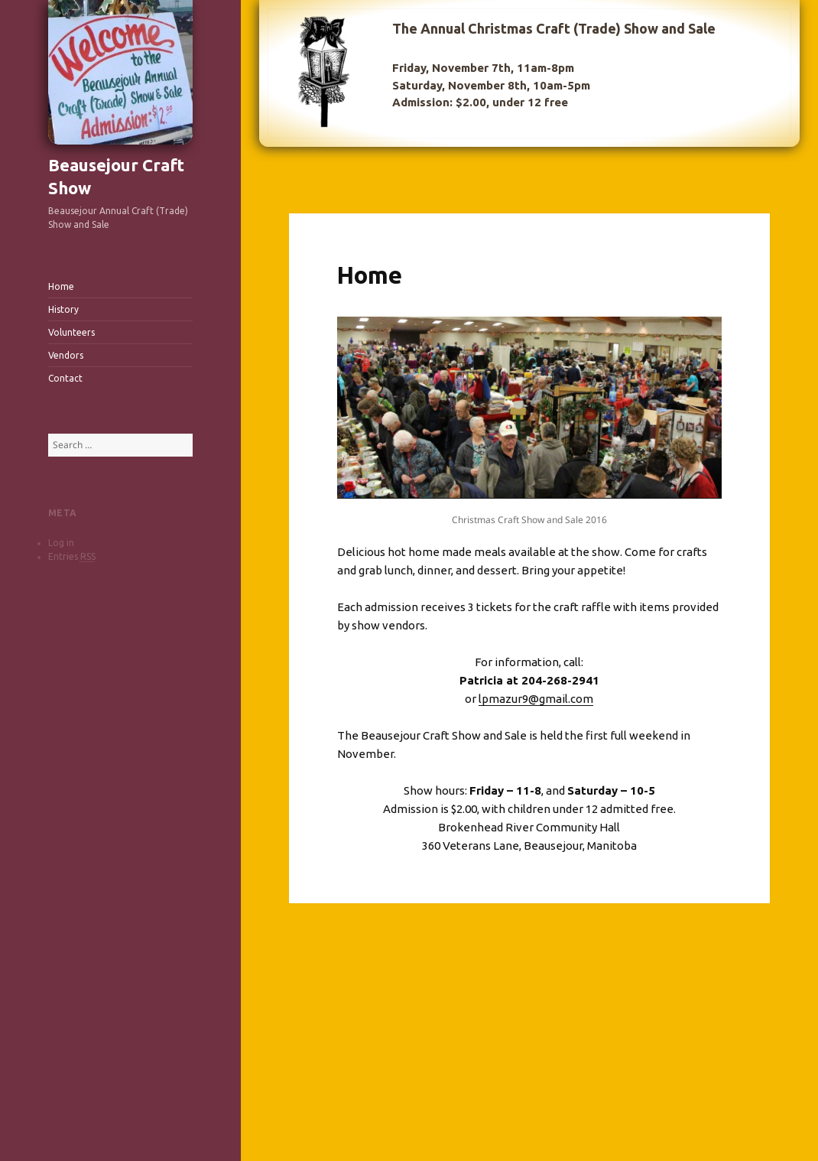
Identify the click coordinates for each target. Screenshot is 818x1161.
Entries (72, 556)
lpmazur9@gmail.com (536, 698)
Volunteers (71, 332)
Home (61, 286)
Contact (65, 378)
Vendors (65, 355)
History (63, 309)
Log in (61, 543)
